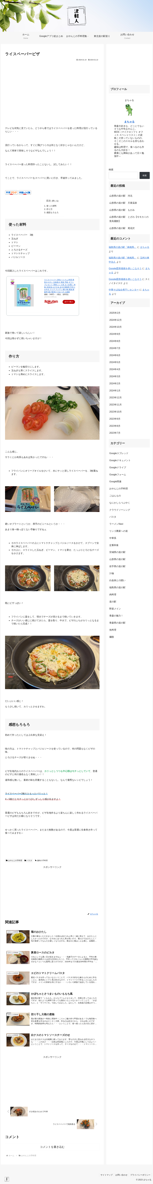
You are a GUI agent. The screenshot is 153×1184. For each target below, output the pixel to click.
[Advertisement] (52, 889)
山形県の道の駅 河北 (120, 196)
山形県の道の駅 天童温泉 (123, 203)
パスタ (28, 860)
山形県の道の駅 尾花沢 (122, 228)
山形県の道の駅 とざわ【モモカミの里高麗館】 (129, 219)
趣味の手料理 (41, 860)
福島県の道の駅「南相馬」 (122, 247)
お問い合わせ (121, 1175)
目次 (48, 200)
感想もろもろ (52, 212)
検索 (111, 169)
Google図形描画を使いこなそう (125, 268)
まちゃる (129, 121)
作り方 (49, 209)
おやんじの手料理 (14, 860)
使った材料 (51, 206)
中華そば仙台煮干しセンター (124, 289)
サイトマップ (106, 1175)
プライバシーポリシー (140, 1175)
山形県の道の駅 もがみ (122, 210)
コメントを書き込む (52, 1146)
